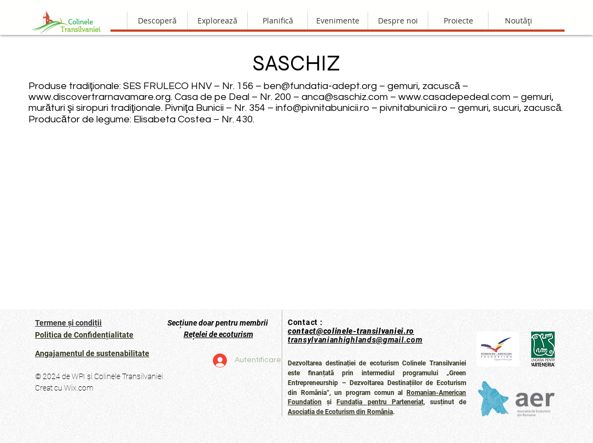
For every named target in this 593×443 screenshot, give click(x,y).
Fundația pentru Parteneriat (379, 402)
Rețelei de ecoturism (218, 334)
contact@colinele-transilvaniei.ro (351, 331)
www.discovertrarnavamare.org (99, 97)
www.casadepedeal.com (454, 97)
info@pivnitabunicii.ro (322, 108)
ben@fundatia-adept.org (320, 86)
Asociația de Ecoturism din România (340, 412)
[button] (398, 20)
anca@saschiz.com (344, 97)
